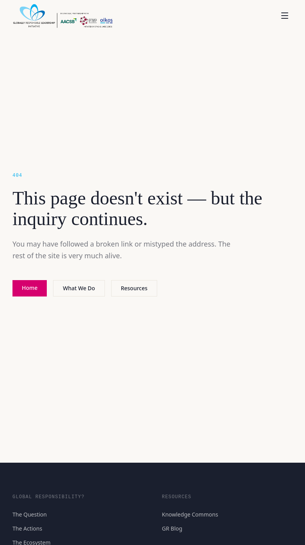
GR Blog (172, 528)
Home (29, 287)
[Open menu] (285, 15)
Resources (134, 288)
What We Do (79, 288)
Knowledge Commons (190, 514)
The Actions (27, 528)
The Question (29, 514)
